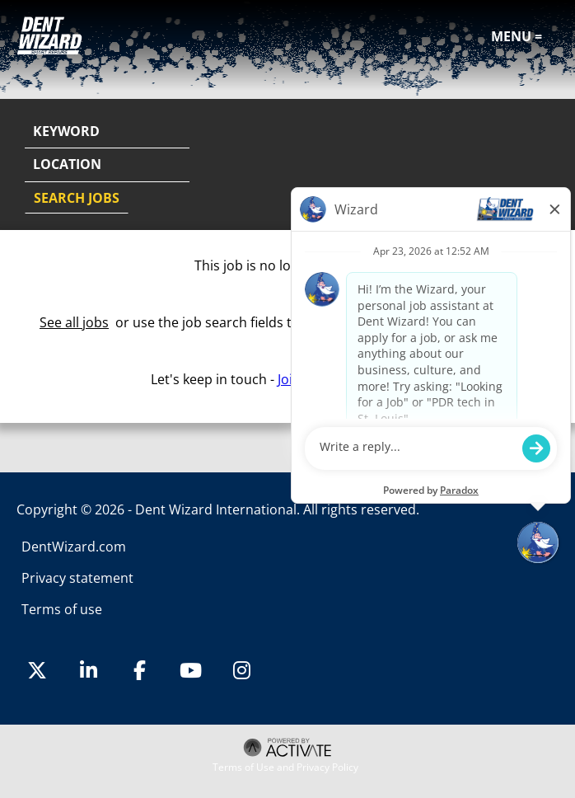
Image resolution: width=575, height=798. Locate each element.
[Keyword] (107, 131)
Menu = (516, 36)
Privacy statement (77, 578)
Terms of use (61, 609)
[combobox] (107, 164)
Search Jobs (76, 198)
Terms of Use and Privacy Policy (285, 767)
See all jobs (74, 322)
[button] (544, 166)
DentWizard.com (73, 546)
